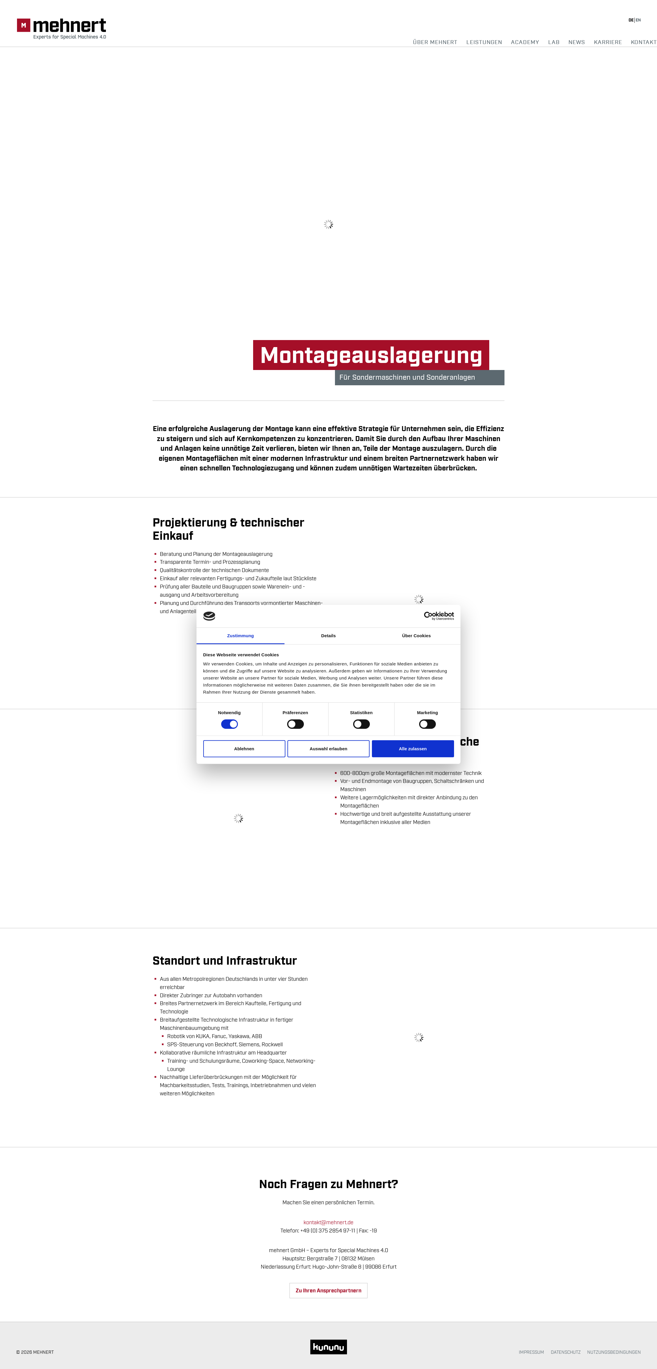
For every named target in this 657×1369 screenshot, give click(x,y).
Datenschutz (566, 1352)
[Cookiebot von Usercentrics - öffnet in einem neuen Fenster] (428, 616)
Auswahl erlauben (328, 748)
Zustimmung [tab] (240, 635)
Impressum (531, 1352)
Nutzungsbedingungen (614, 1352)
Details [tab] (328, 635)
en (638, 20)
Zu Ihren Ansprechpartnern (328, 1290)
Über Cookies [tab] (416, 635)
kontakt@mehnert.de (328, 1222)
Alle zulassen (413, 748)
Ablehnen (244, 748)
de (631, 20)
